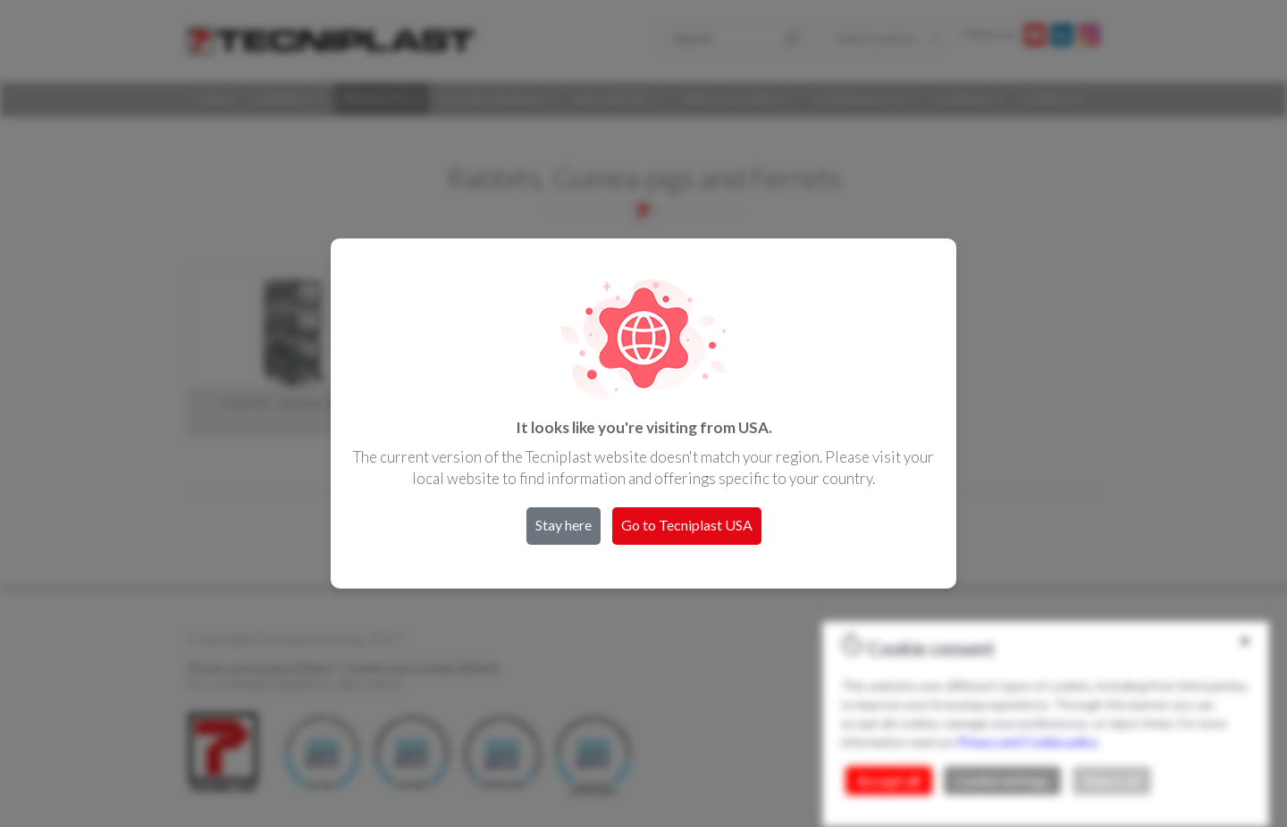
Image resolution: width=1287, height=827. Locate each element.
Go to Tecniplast (687, 524)
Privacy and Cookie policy (1027, 741)
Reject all (1112, 781)
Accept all (889, 781)
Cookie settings (1002, 781)
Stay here (563, 524)
